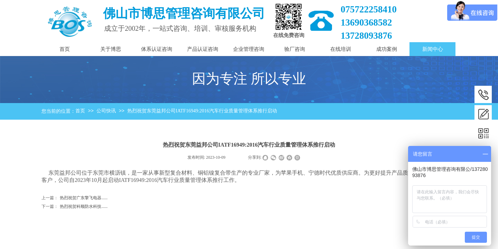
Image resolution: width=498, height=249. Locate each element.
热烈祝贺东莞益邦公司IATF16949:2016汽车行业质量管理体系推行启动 (202, 110)
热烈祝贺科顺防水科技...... (75, 206)
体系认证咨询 (156, 49)
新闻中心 (432, 49)
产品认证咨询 (202, 49)
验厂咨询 (294, 49)
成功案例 (386, 49)
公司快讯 (106, 110)
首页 (80, 110)
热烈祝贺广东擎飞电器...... (75, 198)
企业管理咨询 (248, 49)
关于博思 (110, 49)
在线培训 (340, 49)
